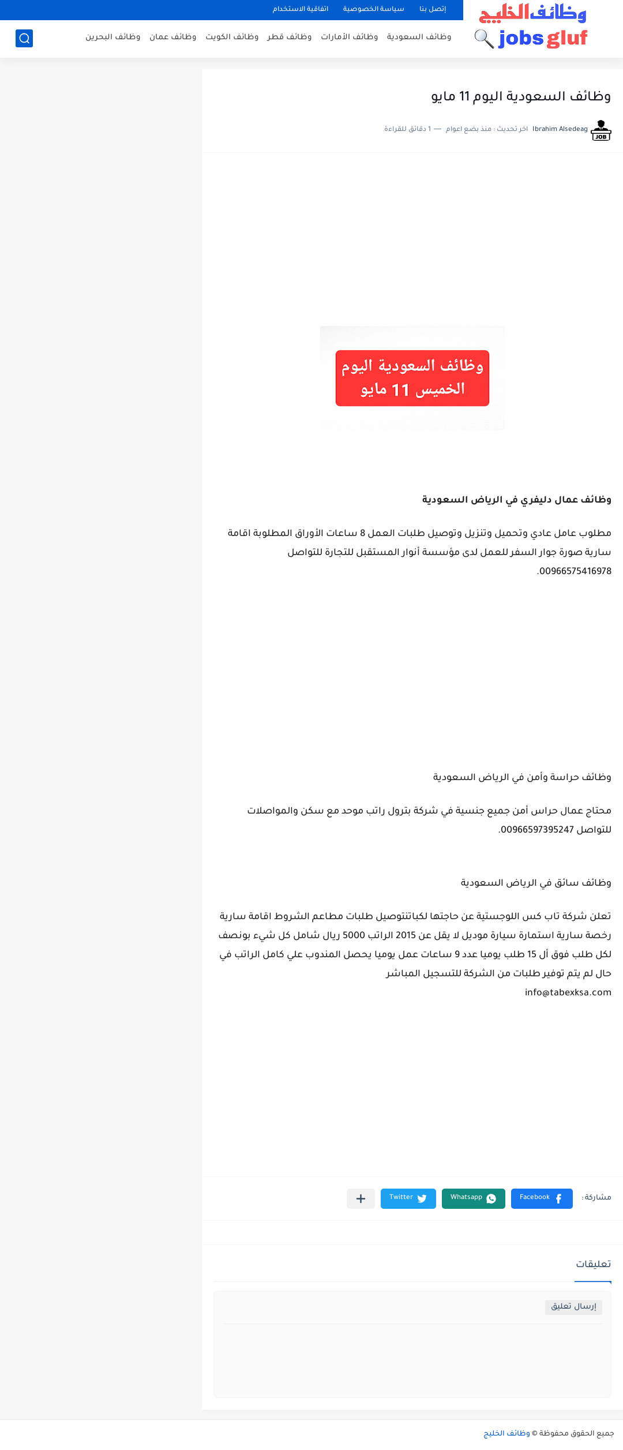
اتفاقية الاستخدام (300, 10)
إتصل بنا (432, 10)
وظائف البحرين (113, 37)
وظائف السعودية (419, 37)
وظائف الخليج (506, 1434)
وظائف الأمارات (349, 37)
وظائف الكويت (232, 37)
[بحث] (24, 38)
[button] (542, 1199)
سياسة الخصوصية (373, 10)
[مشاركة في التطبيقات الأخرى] (361, 1199)
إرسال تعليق (573, 1307)
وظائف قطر (290, 37)
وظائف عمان (173, 37)
